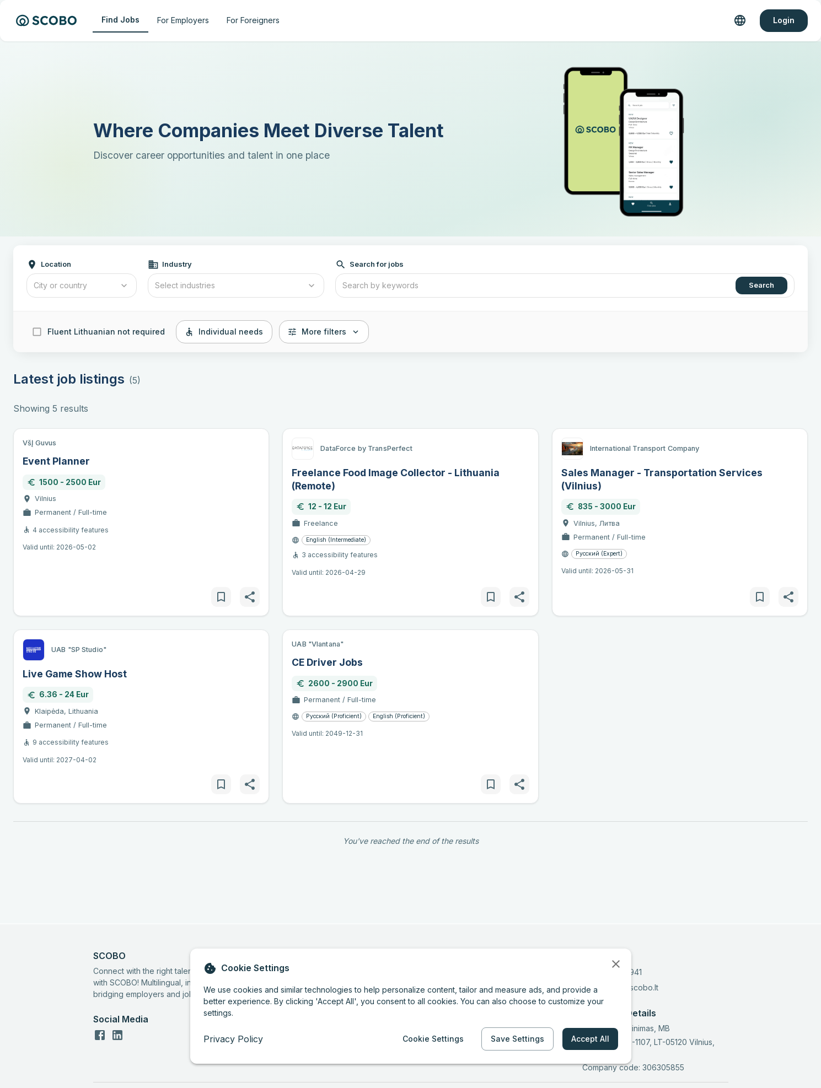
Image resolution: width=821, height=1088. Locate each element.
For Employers (183, 21)
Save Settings (517, 1039)
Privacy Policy (233, 1038)
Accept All (590, 1039)
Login (784, 20)
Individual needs (224, 332)
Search (761, 285)
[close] (616, 964)
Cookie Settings (433, 1039)
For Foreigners (253, 21)
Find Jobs (120, 20)
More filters (324, 332)
